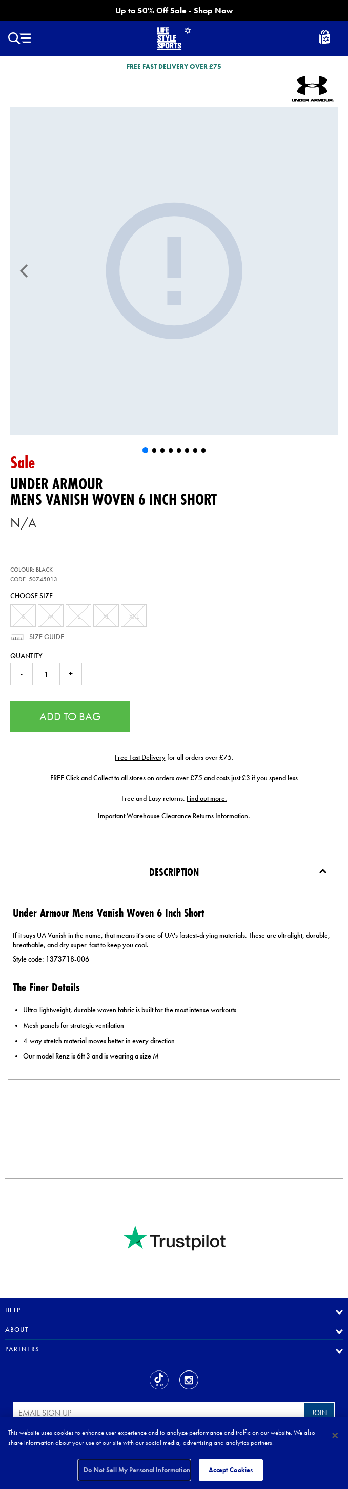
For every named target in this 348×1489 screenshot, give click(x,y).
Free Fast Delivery (140, 757)
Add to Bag (70, 716)
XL (106, 616)
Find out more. (207, 798)
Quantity (26, 655)
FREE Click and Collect (81, 777)
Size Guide (46, 636)
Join (319, 1412)
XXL (134, 616)
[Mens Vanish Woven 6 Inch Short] (174, 271)
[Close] (335, 1435)
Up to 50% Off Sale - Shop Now (174, 10)
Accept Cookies (231, 1469)
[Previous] (24, 271)
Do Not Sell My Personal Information (137, 1469)
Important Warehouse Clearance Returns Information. (174, 815)
